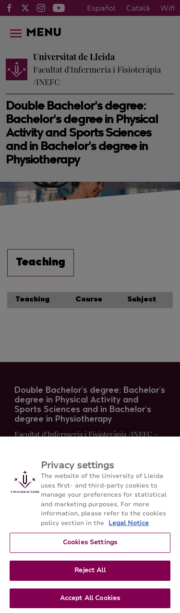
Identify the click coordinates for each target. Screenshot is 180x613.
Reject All (89, 575)
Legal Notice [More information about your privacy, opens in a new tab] (128, 528)
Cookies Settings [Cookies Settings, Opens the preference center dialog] (90, 547)
